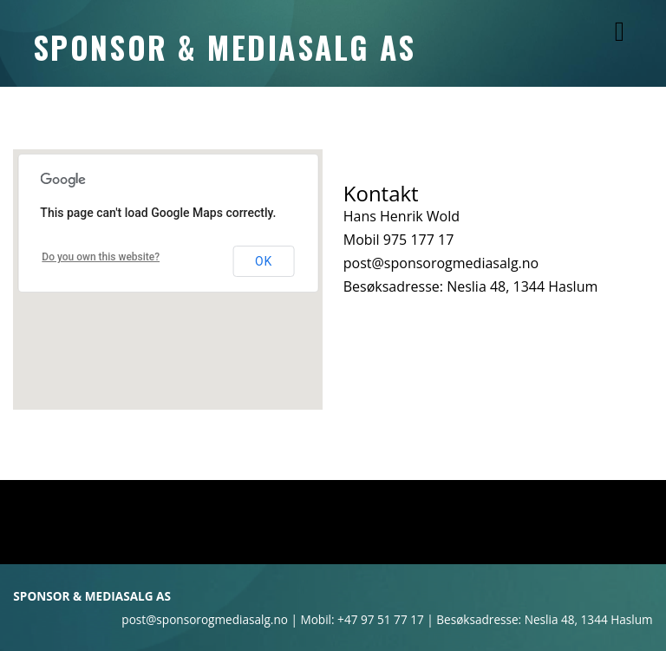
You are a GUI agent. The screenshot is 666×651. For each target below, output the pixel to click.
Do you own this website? (101, 257)
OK (263, 261)
